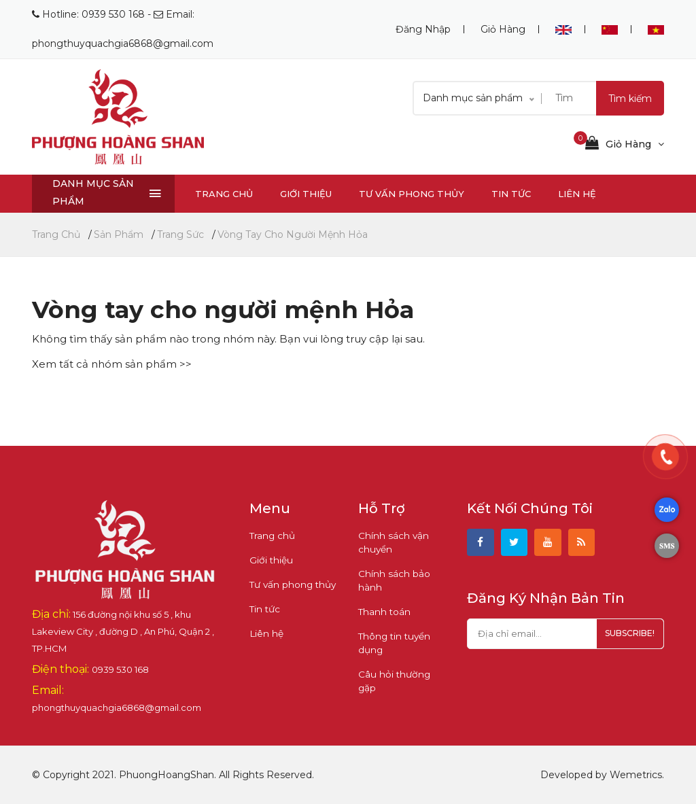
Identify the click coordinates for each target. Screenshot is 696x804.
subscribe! (626, 636)
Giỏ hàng (503, 29)
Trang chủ (224, 193)
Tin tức (511, 193)
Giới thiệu (306, 193)
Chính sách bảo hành (391, 580)
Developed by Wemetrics (601, 775)
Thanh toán (382, 611)
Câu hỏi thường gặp (401, 674)
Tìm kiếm (630, 98)
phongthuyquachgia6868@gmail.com (122, 43)
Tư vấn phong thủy (411, 193)
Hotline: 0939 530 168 (93, 14)
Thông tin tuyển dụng (391, 643)
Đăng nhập (423, 29)
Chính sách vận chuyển (390, 542)
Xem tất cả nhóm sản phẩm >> (112, 363)
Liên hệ (577, 193)
